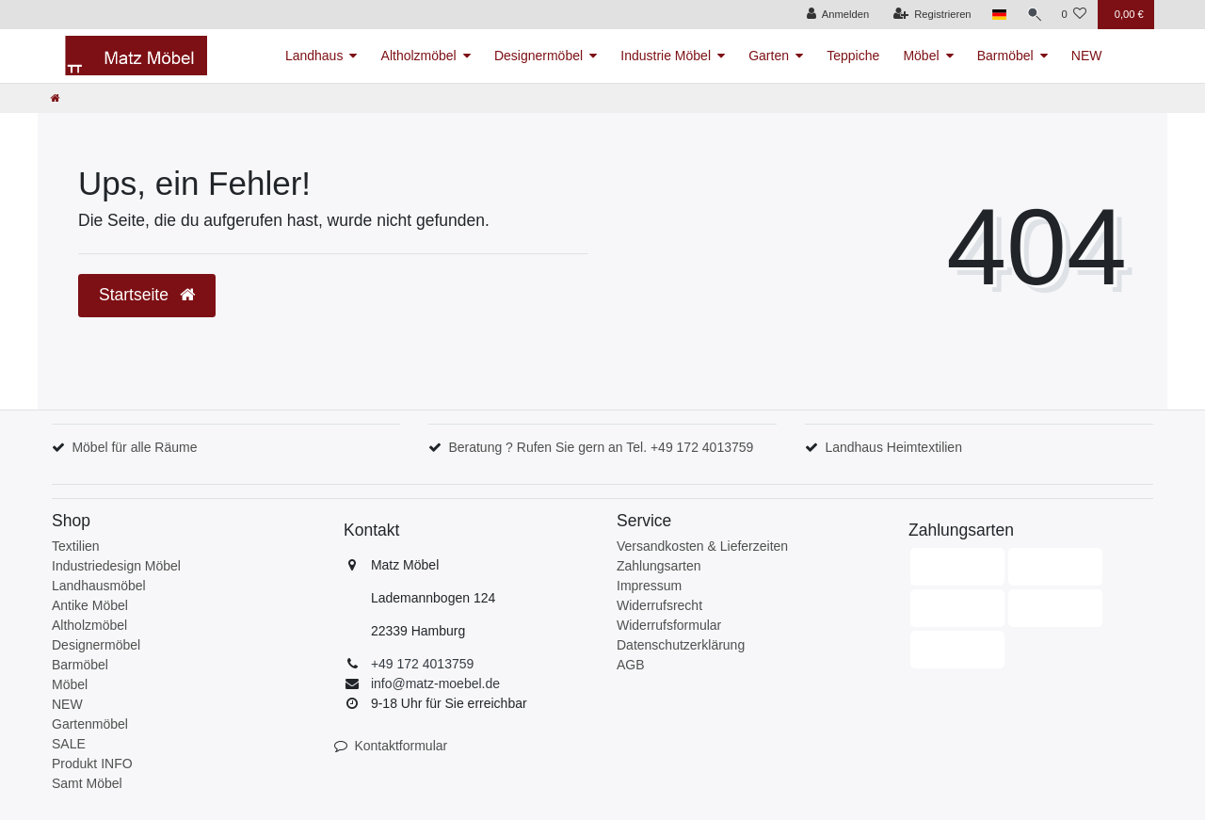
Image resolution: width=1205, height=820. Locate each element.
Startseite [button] (147, 294)
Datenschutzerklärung (681, 644)
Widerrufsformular (669, 625)
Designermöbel (538, 55)
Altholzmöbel (419, 55)
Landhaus (314, 55)
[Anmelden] (834, 14)
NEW (1086, 55)
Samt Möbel (87, 783)
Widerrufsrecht (659, 605)
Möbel (921, 55)
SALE (69, 743)
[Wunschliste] (1074, 14)
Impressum (649, 585)
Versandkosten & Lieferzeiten (702, 546)
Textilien (76, 546)
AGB (631, 664)
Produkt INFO (92, 763)
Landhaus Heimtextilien (893, 447)
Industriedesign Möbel (116, 565)
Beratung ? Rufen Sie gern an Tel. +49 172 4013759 (600, 447)
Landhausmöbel (99, 585)
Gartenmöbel (90, 724)
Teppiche (853, 55)
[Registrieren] (928, 14)
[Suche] (1032, 14)
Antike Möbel (90, 605)
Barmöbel (1005, 55)
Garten (768, 55)
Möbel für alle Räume (134, 447)
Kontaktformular (400, 745)
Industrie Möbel (665, 55)
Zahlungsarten (659, 565)
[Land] (995, 14)
